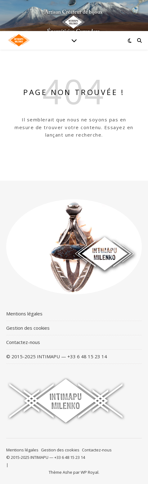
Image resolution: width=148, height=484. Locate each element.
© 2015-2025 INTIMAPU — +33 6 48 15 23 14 (56, 356)
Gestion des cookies (28, 328)
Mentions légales (24, 313)
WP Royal (89, 472)
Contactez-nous (23, 342)
